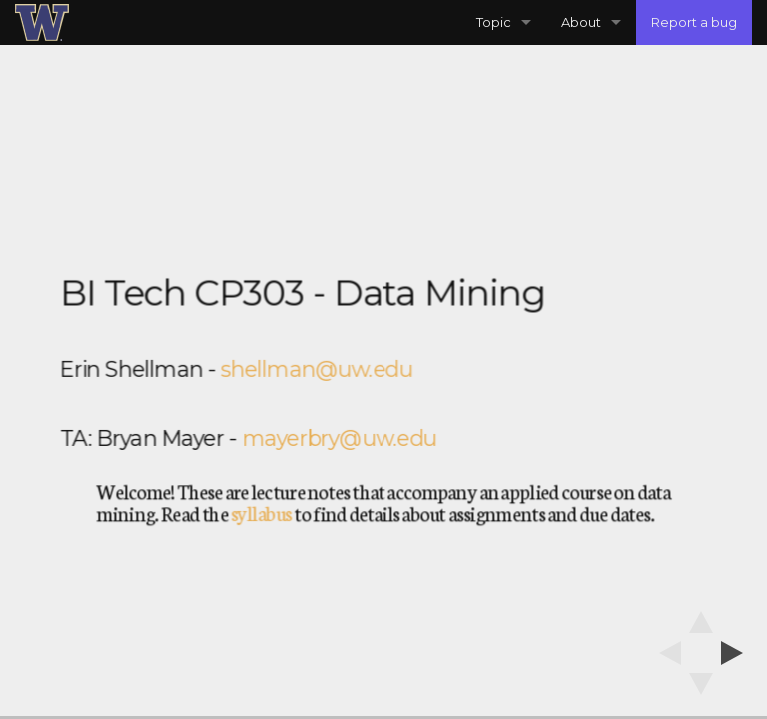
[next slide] (738, 653)
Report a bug (694, 22)
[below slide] (701, 690)
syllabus (261, 512)
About (581, 22)
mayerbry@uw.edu (339, 438)
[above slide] (701, 616)
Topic (493, 22)
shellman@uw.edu (316, 370)
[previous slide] (664, 653)
